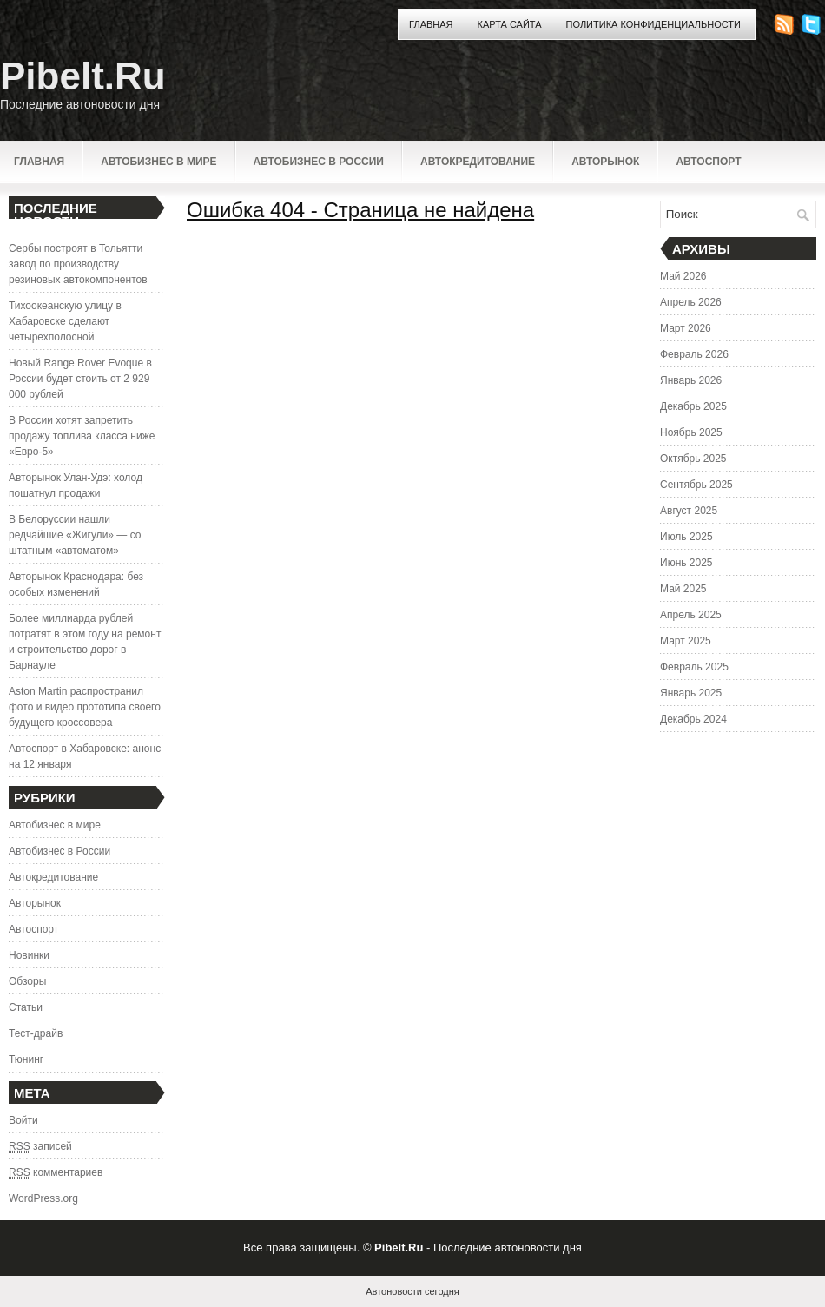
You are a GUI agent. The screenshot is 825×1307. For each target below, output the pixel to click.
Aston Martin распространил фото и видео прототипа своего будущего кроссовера (85, 707)
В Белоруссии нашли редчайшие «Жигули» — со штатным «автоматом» (75, 535)
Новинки (29, 955)
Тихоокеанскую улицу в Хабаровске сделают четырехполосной (65, 321)
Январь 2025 (691, 693)
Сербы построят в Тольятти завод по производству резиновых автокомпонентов (78, 264)
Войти (23, 1120)
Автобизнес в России (319, 161)
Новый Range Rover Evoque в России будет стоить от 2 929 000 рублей (80, 378)
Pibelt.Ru (83, 76)
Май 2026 (683, 276)
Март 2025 (685, 641)
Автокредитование (477, 161)
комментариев (55, 1172)
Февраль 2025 (694, 667)
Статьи (26, 1007)
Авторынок (605, 161)
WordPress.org (43, 1198)
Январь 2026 (691, 380)
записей (40, 1146)
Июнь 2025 (686, 563)
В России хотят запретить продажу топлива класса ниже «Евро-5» (82, 436)
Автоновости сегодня (412, 1291)
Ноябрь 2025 (691, 432)
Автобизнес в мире (158, 161)
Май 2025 (683, 589)
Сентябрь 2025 (696, 485)
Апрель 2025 (691, 615)
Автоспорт (708, 161)
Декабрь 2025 (693, 406)
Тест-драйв (36, 1033)
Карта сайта (510, 24)
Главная (430, 24)
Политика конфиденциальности (653, 24)
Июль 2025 (686, 537)
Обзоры (27, 981)
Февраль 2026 (694, 354)
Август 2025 (688, 511)
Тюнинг (26, 1059)
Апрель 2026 (691, 302)
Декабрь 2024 (693, 719)
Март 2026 (685, 328)
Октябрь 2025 (693, 458)
